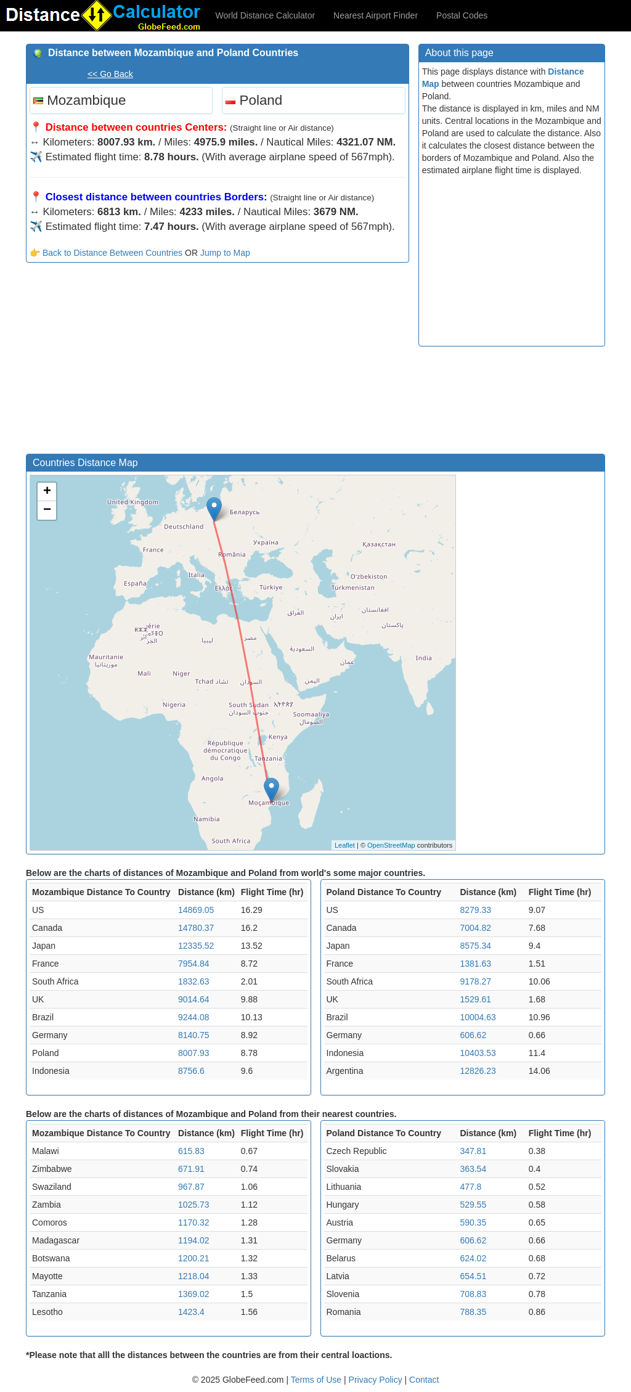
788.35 (473, 1312)
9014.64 (194, 999)
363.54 (473, 1169)
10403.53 (477, 1053)
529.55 (473, 1205)
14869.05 (196, 910)
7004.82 (475, 928)
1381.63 (475, 963)
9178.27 (475, 981)
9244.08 (194, 1017)
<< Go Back (110, 74)
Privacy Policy (377, 1380)
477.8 (470, 1187)
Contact (424, 1380)
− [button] (47, 510)
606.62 (473, 1035)
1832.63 (194, 981)
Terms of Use (317, 1380)
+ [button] (47, 492)
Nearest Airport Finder (375, 15)
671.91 (191, 1169)
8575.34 (475, 946)
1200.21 (194, 1258)
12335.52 (196, 946)
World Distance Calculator (266, 15)
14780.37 (196, 928)
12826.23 (477, 1071)
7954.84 (194, 963)
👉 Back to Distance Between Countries (106, 253)
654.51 (473, 1276)
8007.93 (194, 1053)
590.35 (473, 1222)
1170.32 (194, 1222)
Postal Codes (461, 15)
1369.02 (194, 1294)
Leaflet (345, 845)
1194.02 (194, 1240)
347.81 (473, 1151)
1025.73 (194, 1205)
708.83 (473, 1294)
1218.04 (194, 1276)
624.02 (473, 1258)
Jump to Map (225, 253)
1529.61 (475, 999)
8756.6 (191, 1071)
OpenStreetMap (391, 845)
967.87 (191, 1187)
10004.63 (477, 1017)
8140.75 (194, 1035)
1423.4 (191, 1312)
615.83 (191, 1151)
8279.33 (475, 910)
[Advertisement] (217, 361)
